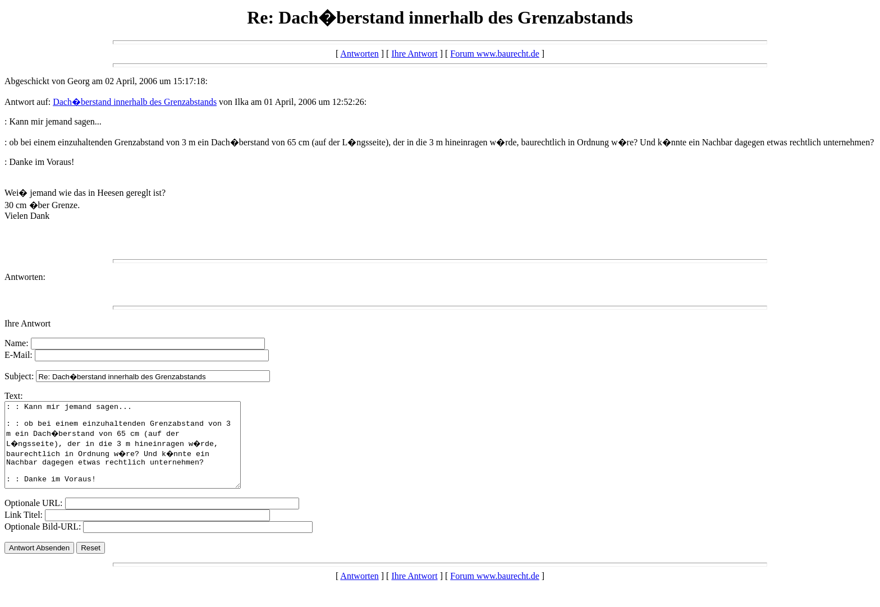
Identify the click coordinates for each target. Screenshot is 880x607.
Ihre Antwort (414, 53)
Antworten (359, 53)
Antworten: (24, 277)
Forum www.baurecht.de (494, 53)
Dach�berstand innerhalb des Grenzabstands (135, 102)
